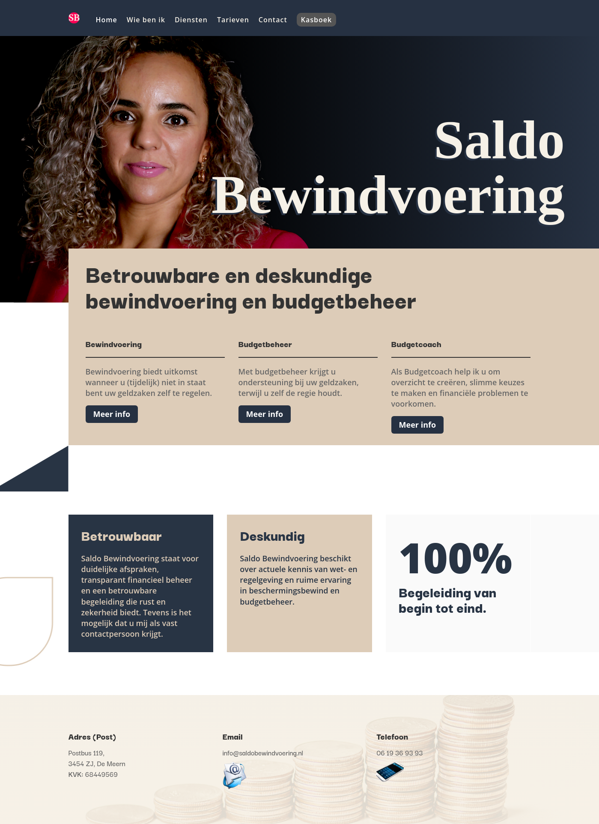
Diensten (191, 19)
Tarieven (233, 19)
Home (106, 19)
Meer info (112, 414)
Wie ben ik (146, 19)
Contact (273, 19)
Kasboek (316, 19)
